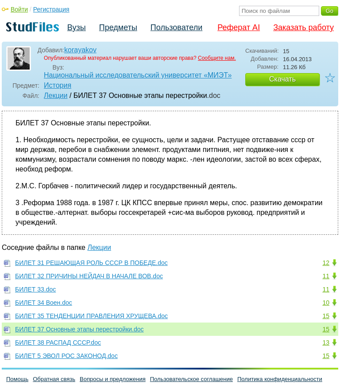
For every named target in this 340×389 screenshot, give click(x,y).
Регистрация (51, 9)
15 (325, 315)
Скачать (282, 79)
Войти (19, 9)
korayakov (80, 50)
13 (325, 342)
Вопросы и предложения (113, 379)
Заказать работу (303, 27)
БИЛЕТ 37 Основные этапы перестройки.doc (79, 329)
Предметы (118, 27)
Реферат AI (238, 27)
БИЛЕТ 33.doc (35, 289)
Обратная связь (54, 379)
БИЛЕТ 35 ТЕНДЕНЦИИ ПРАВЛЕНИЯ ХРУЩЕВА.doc (91, 315)
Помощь (17, 379)
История (57, 85)
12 (325, 262)
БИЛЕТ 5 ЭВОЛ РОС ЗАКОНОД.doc (66, 355)
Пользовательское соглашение (191, 379)
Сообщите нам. (217, 58)
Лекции (55, 95)
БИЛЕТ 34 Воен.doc (43, 302)
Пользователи (176, 27)
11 (325, 276)
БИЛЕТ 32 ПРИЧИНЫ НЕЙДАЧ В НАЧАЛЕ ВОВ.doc (89, 276)
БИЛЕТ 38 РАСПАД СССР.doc (58, 342)
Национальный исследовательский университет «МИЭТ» (138, 75)
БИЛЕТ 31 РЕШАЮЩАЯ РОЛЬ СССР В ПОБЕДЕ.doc (91, 262)
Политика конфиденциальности (279, 379)
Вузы (76, 27)
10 (325, 302)
